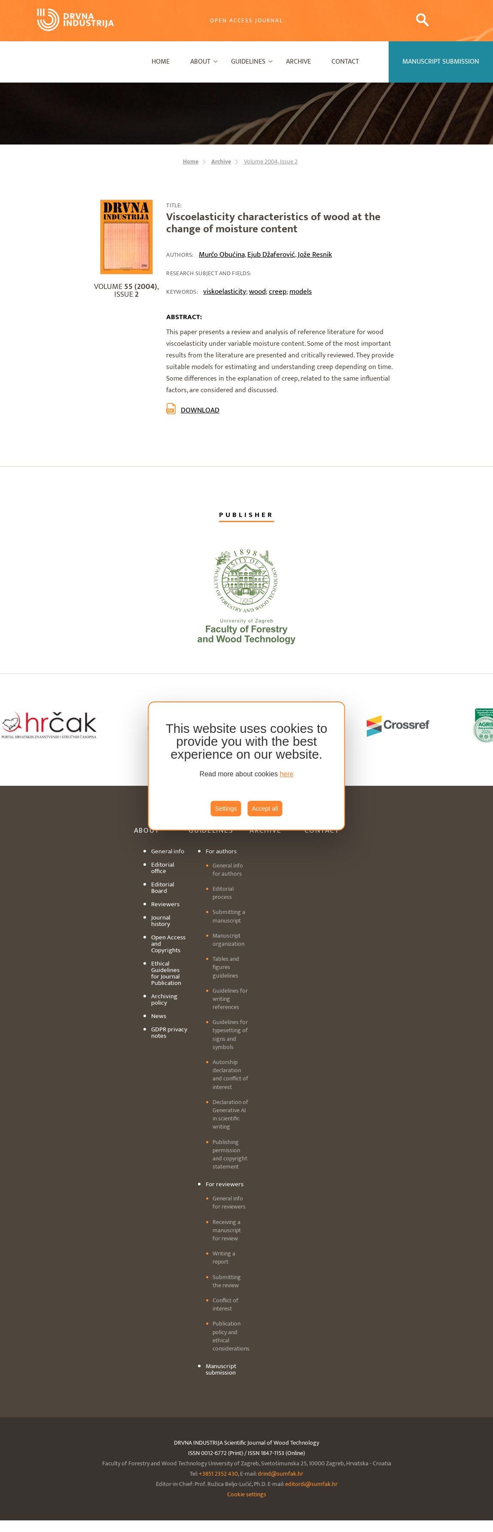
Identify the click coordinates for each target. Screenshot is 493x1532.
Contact (345, 62)
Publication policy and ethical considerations (231, 1336)
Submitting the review (227, 1281)
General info (167, 851)
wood (257, 292)
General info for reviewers (229, 1203)
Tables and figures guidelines (226, 967)
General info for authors (228, 870)
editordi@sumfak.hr (311, 1484)
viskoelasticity (224, 292)
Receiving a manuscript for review (227, 1230)
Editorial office (162, 868)
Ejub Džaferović (271, 255)
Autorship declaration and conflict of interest (230, 1074)
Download (200, 410)
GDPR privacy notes (169, 1032)
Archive (298, 62)
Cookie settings (246, 1494)
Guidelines (248, 62)
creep (277, 292)
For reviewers (224, 1184)
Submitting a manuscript (229, 916)
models (300, 292)
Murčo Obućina (222, 255)
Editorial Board (162, 887)
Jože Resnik (315, 255)
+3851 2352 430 (218, 1474)
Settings (226, 808)
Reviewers (165, 904)
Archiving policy (164, 999)
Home (161, 62)
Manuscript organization (228, 940)
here (286, 774)
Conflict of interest (225, 1304)
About (200, 62)
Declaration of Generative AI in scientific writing (230, 1114)
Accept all (265, 808)
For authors (221, 851)
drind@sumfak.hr (280, 1474)
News (158, 1016)
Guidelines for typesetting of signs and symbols (230, 1034)
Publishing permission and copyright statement (230, 1154)
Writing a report (224, 1258)
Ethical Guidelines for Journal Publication (166, 973)
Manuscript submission (221, 1369)
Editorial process (223, 893)
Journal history (160, 920)
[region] (246, 766)
